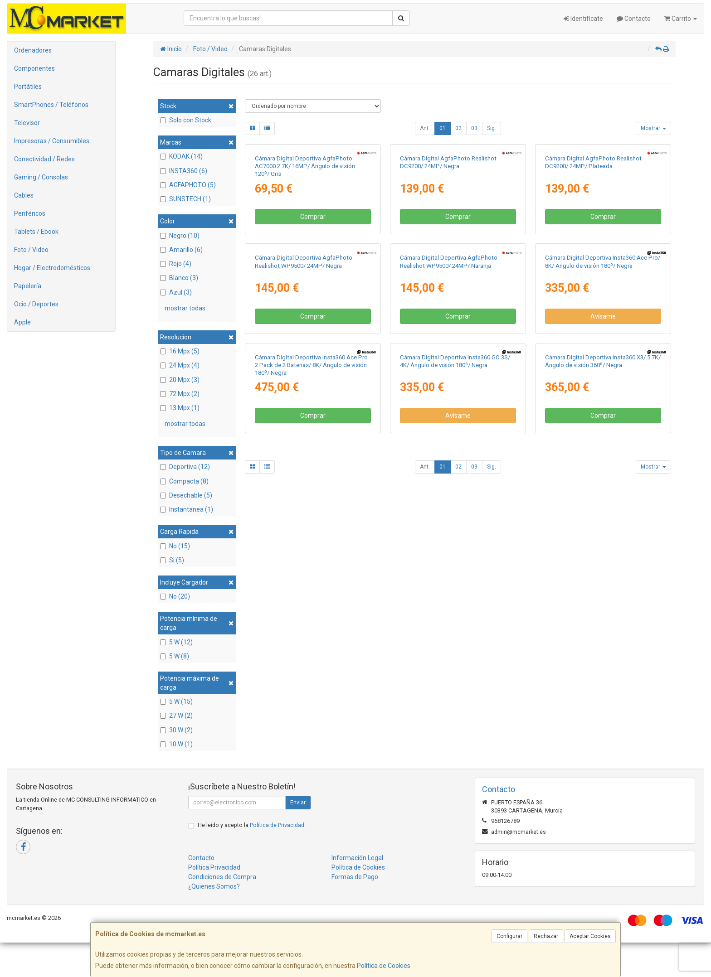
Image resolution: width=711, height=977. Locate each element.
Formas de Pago (354, 911)
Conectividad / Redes (44, 159)
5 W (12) (176, 642)
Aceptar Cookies (590, 936)
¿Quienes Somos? (214, 920)
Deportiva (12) (185, 466)
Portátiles (28, 86)
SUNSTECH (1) (185, 199)
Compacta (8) (184, 481)
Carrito (680, 18)
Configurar (509, 936)
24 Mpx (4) (180, 365)
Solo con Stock (185, 120)
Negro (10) (180, 235)
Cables (24, 195)
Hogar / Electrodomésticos (52, 267)
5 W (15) (176, 701)
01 (442, 128)
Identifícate (583, 18)
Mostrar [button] (653, 128)
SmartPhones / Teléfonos (51, 104)
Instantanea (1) (186, 509)
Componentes (34, 68)
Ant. (425, 128)
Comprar (313, 322)
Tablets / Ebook (36, 231)
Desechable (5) (186, 495)
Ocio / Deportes (36, 304)
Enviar (298, 837)
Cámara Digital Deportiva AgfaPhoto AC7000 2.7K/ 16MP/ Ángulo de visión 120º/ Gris (305, 272)
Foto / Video (31, 249)
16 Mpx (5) (180, 351)
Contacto (634, 18)
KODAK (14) (181, 156)
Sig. (491, 128)
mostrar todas (185, 308)
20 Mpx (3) (180, 379)
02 (458, 128)
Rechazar (546, 936)
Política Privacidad (214, 901)
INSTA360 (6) (183, 170)
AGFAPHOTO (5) (188, 185)
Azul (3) (176, 292)
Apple (22, 322)
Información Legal (357, 892)
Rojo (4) (175, 263)
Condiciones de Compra (222, 911)
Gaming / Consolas (41, 177)
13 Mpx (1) (180, 407)
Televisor (27, 122)
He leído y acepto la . (252, 859)
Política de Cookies (383, 965)
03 (474, 128)
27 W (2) (176, 715)
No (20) (175, 596)
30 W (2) (176, 730)
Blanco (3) (179, 277)
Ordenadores (33, 50)
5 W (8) (174, 656)
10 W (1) (176, 744)
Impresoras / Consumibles (51, 141)
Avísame (603, 528)
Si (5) (172, 560)
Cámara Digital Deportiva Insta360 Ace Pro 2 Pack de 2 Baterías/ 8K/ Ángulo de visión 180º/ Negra (311, 683)
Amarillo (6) (181, 249)
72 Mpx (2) (180, 393)
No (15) (175, 546)
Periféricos (29, 213)
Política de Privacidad (277, 859)
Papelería (27, 286)
